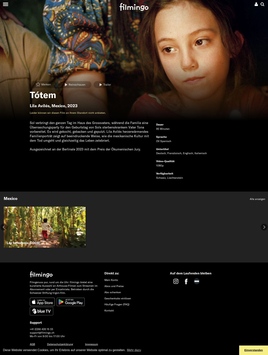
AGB (32, 344)
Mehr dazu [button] (134, 350)
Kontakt (109, 310)
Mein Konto (111, 280)
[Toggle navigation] (5, 4)
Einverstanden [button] (253, 350)
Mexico (58, 105)
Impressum (91, 344)
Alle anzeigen (257, 199)
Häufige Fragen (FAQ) (116, 304)
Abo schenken (112, 292)
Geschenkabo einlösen (117, 298)
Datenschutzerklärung (60, 344)
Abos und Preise (114, 286)
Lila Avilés (40, 105)
